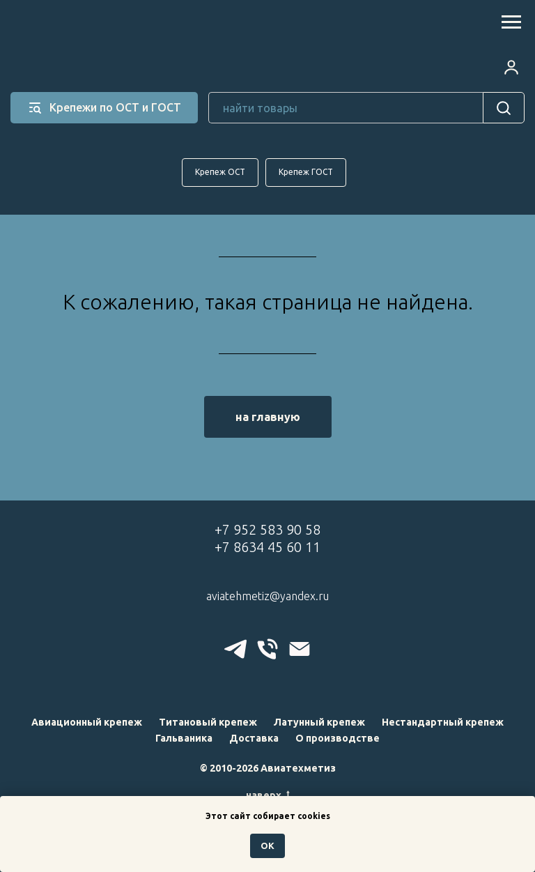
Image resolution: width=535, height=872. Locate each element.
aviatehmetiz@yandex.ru (267, 596)
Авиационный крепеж (86, 722)
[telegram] (235, 649)
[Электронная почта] (299, 649)
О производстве (337, 738)
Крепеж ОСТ (220, 171)
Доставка (254, 738)
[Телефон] (267, 649)
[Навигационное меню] (511, 22)
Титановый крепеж (208, 722)
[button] (511, 67)
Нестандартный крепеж (443, 722)
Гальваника (183, 738)
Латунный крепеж (319, 722)
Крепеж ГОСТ (306, 171)
